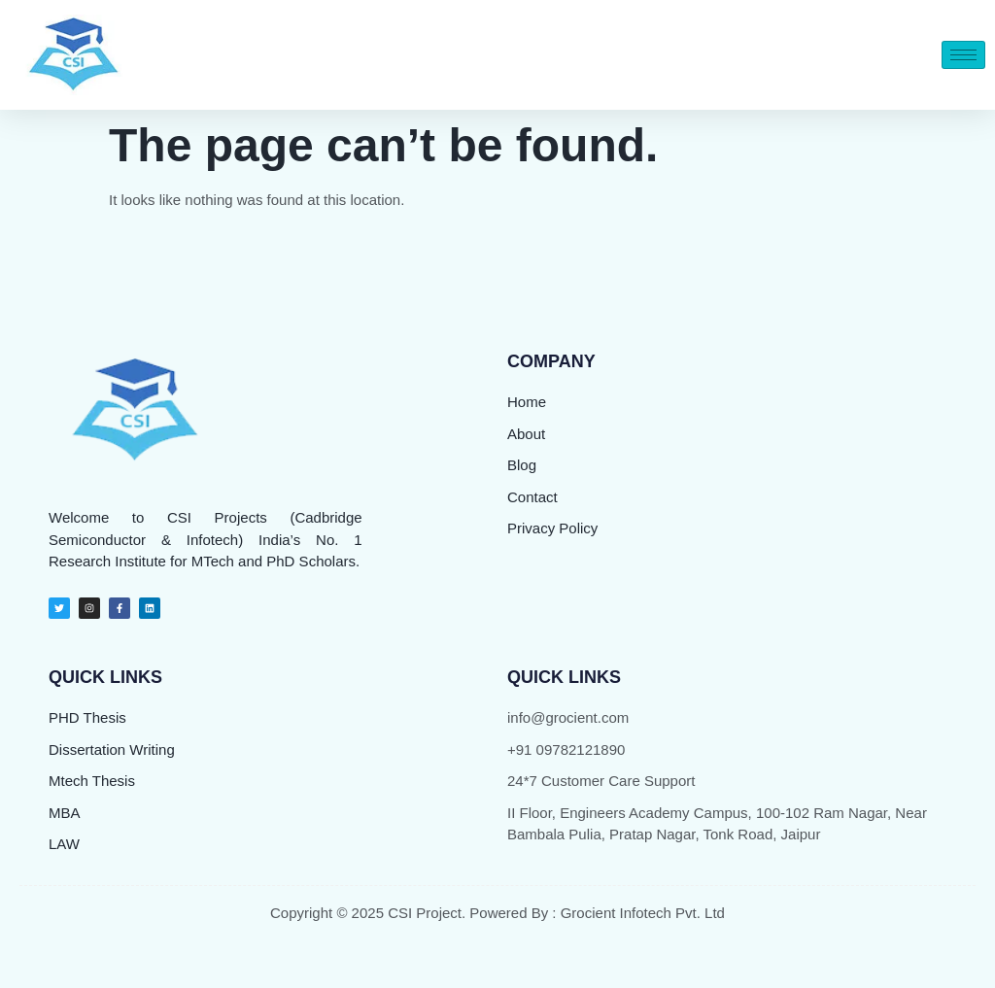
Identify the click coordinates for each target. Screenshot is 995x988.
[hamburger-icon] (963, 55)
